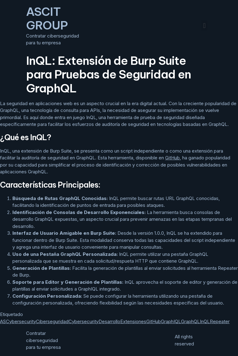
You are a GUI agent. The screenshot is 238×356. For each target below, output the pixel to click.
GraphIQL (171, 321)
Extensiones (133, 321)
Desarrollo (109, 321)
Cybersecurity (83, 321)
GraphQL (190, 321)
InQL (205, 321)
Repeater (220, 321)
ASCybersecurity (18, 321)
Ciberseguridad (52, 321)
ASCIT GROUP (47, 18)
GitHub (172, 158)
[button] (204, 25)
